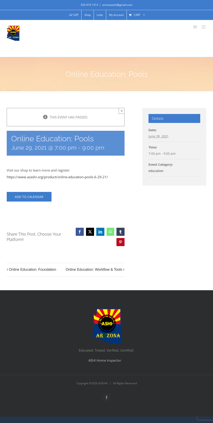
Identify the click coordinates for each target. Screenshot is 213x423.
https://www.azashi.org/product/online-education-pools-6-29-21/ (57, 177)
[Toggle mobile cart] (195, 27)
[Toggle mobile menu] (204, 27)
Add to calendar (29, 197)
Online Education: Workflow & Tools (94, 270)
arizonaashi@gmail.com (117, 5)
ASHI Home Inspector (104, 360)
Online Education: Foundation (32, 270)
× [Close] (122, 111)
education (156, 171)
